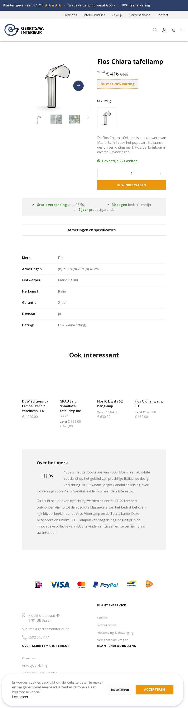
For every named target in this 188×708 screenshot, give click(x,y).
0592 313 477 (38, 637)
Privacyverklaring (34, 665)
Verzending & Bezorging (115, 632)
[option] (106, 117)
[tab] (94, 233)
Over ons (29, 658)
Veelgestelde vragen (112, 640)
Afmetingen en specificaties (94, 233)
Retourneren (106, 625)
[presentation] (78, 86)
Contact (103, 618)
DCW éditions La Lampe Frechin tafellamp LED (35, 412)
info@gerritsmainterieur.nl (49, 629)
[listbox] (131, 118)
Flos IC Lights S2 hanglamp (110, 409)
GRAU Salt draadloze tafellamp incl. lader (71, 414)
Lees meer (25, 692)
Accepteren (144, 685)
